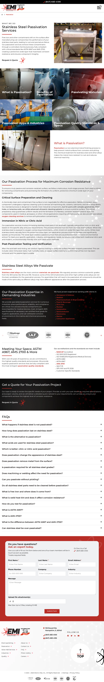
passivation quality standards (31, 366)
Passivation (59, 148)
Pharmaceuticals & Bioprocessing (70, 300)
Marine (59, 316)
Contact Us (25, 646)
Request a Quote (10, 403)
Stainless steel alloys (11, 272)
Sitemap (65, 673)
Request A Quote (10, 60)
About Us (24, 643)
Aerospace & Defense (65, 295)
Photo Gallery (26, 653)
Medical (59, 297)
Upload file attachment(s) (19, 597)
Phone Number (14, 569)
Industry (71, 569)
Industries (5, 653)
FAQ (22, 650)
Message (12, 579)
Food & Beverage (63, 302)
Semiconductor (62, 312)
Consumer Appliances (65, 319)
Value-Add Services (8, 650)
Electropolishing (7, 643)
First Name (13, 560)
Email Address (74, 560)
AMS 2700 (60, 364)
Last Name (43, 560)
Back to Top (80, 653)
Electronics (61, 314)
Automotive (61, 309)
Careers (23, 656)
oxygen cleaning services (13, 216)
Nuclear (59, 307)
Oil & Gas (60, 304)
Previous (3, 336)
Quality (4, 656)
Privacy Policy (75, 673)
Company (42, 569)
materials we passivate (49, 272)
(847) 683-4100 (52, 2)
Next (101, 336)
